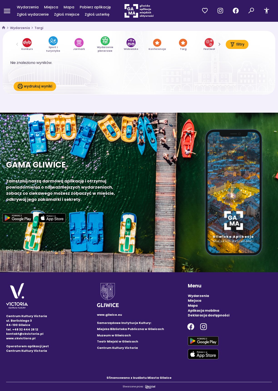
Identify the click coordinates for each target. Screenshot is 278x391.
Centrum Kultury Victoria (117, 348)
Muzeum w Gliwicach (114, 335)
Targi (39, 28)
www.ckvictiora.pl (20, 338)
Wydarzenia (28, 7)
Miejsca (51, 7)
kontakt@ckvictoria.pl (24, 334)
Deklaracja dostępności (208, 315)
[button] (219, 44)
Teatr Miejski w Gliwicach (117, 341)
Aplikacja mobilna (203, 310)
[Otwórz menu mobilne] (7, 11)
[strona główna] (3, 28)
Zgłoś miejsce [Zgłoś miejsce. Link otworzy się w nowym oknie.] (66, 14)
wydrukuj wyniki (34, 86)
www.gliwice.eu (109, 315)
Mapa (69, 7)
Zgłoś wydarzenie (33, 14)
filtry (237, 44)
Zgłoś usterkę (97, 14)
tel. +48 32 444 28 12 (22, 329)
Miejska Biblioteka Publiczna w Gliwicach (130, 329)
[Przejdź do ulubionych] (205, 10)
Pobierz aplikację (95, 7)
